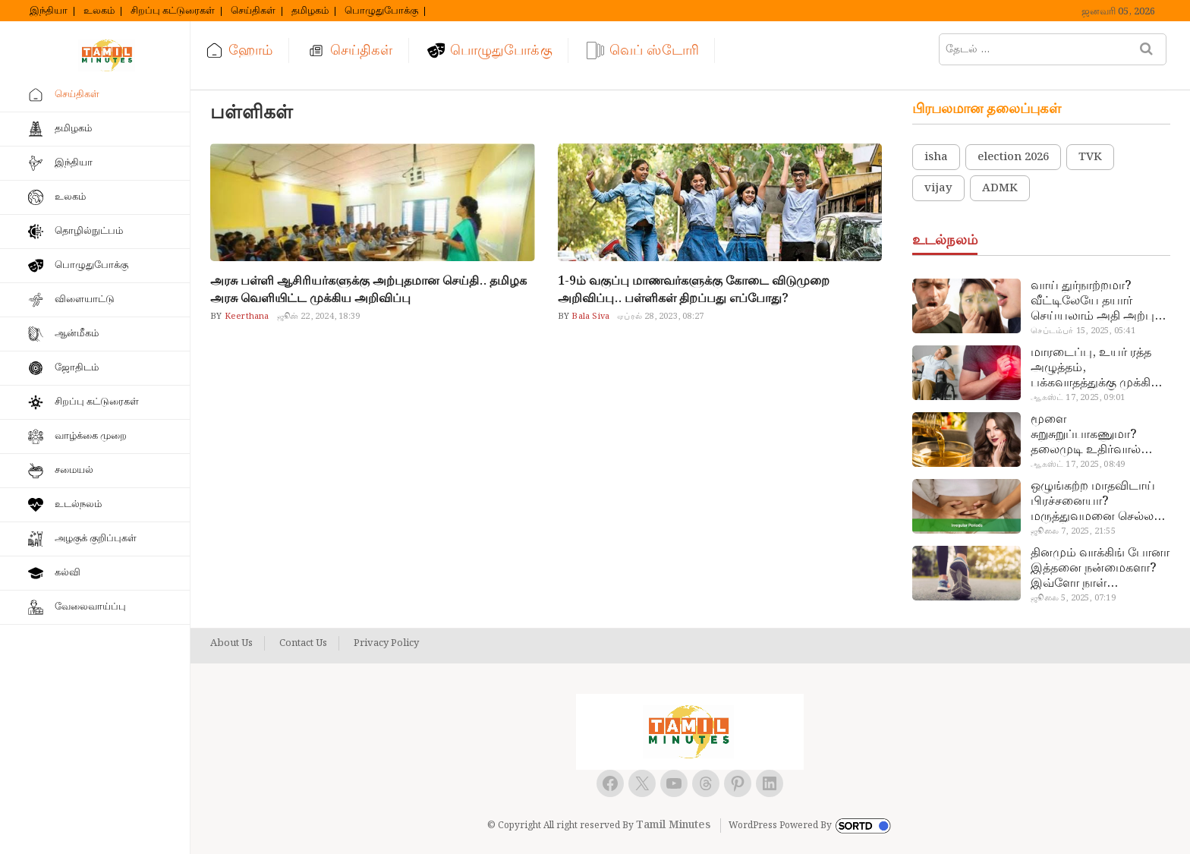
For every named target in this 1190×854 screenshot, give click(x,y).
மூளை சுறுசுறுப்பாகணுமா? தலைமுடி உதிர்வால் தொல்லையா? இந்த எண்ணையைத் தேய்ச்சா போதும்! (1095, 435)
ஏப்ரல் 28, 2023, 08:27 (660, 316)
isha (936, 157)
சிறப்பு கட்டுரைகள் (173, 11)
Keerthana (245, 316)
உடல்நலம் (78, 504)
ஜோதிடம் (77, 368)
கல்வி (67, 573)
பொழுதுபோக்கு (381, 11)
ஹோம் (250, 50)
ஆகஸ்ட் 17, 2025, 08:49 (1078, 464)
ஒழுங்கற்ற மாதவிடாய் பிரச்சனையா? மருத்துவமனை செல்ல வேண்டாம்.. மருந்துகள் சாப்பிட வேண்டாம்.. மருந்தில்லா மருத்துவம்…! (1095, 502)
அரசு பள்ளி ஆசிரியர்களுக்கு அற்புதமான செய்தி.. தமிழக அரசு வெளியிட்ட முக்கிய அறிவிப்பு (368, 290)
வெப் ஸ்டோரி (654, 50)
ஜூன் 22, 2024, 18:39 (318, 316)
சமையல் (74, 470)
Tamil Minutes (673, 825)
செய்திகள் (253, 11)
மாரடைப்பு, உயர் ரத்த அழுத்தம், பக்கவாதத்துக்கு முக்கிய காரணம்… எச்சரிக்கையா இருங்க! (1098, 368)
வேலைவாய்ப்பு (90, 607)
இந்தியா (49, 11)
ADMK (1000, 188)
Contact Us (303, 643)
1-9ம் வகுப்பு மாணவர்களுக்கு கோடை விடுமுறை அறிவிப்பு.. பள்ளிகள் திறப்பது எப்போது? (694, 290)
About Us (231, 643)
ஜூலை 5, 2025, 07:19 (1073, 598)
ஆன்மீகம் (77, 334)
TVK (1090, 157)
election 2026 (1013, 157)
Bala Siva (589, 316)
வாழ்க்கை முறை (91, 436)
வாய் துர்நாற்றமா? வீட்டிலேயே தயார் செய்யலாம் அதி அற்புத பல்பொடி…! (1096, 301)
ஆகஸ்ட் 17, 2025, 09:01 (1078, 398)
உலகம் (99, 11)
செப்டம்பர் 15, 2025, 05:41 (1083, 331)
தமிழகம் (310, 11)
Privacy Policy (386, 643)
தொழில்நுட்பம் (89, 231)
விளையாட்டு (85, 299)
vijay (938, 188)
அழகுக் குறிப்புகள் (96, 539)
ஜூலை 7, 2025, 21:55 (1073, 531)
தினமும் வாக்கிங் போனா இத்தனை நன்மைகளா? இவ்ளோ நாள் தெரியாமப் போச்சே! (1100, 568)
